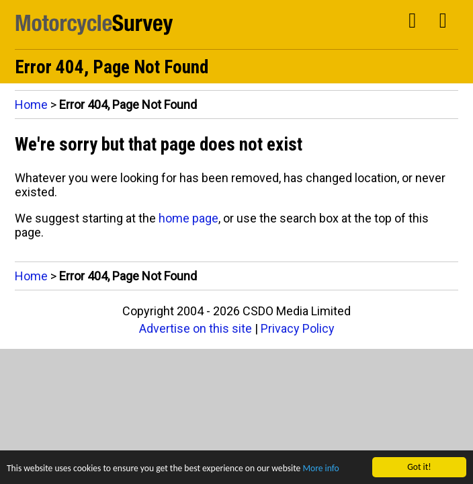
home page (188, 218)
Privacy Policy (298, 328)
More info (320, 469)
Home (31, 104)
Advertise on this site (195, 328)
